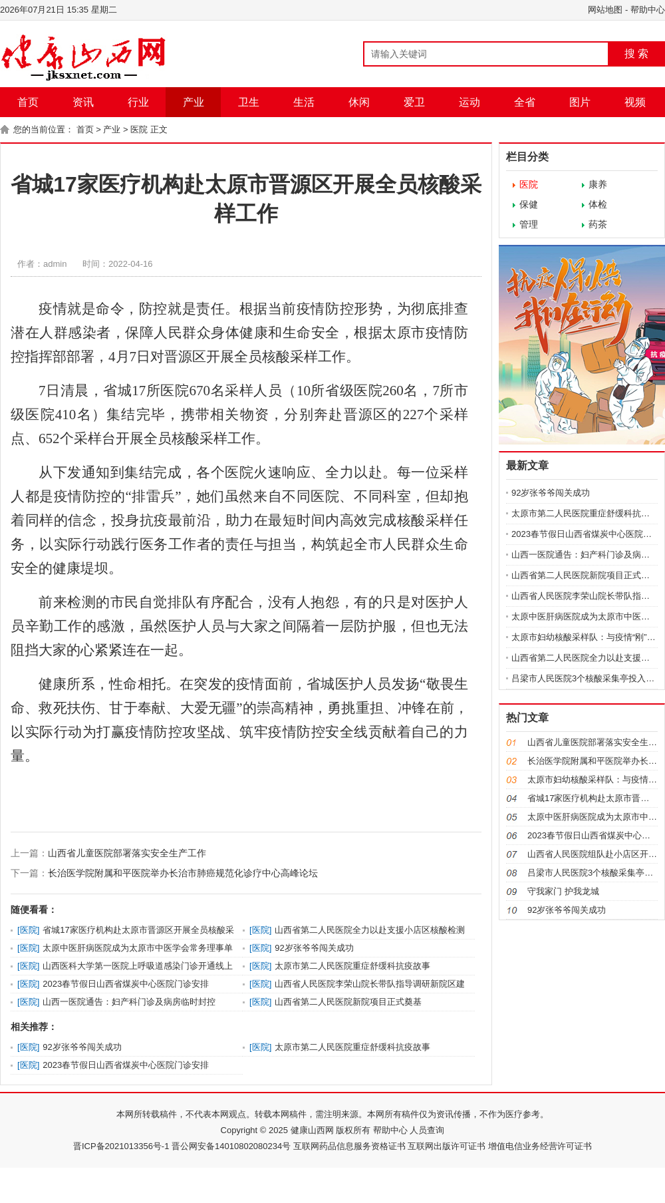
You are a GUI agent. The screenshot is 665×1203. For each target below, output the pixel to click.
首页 (28, 102)
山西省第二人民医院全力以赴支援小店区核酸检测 (370, 930)
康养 (598, 184)
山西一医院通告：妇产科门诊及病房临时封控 (129, 1002)
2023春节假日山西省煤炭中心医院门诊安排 (126, 984)
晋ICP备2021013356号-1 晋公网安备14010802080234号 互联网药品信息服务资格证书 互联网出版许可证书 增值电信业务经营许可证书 (332, 1146)
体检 (598, 204)
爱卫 (414, 102)
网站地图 (605, 10)
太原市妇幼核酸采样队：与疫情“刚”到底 (587, 637)
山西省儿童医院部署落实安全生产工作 (127, 853)
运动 (469, 102)
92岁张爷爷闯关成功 (314, 948)
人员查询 (426, 1130)
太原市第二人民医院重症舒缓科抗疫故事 (352, 966)
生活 (304, 102)
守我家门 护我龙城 (563, 891)
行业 (138, 102)
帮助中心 (647, 10)
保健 (528, 204)
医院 (139, 129)
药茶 (598, 224)
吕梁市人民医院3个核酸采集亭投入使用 (587, 678)
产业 (193, 102)
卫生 (248, 102)
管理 (528, 224)
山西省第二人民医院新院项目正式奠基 (348, 1002)
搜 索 (636, 53)
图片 (580, 102)
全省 (524, 102)
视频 (635, 102)
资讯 (83, 102)
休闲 (359, 102)
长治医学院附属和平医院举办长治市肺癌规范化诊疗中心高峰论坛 (183, 873)
